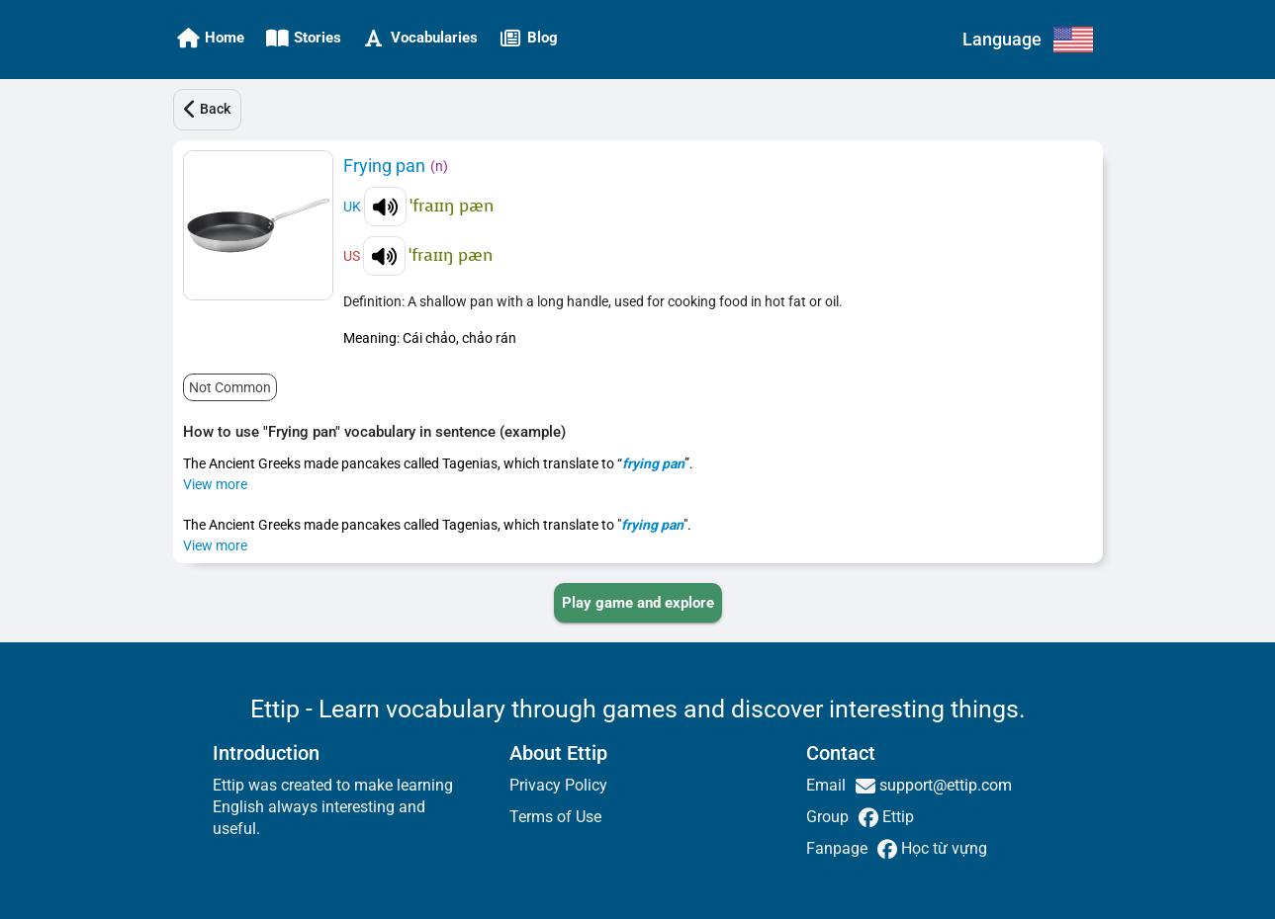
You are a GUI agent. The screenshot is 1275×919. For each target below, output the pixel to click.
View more (215, 484)
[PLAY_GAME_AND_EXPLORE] (638, 603)
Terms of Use (555, 816)
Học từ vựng (942, 848)
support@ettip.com (943, 785)
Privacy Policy (558, 785)
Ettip (896, 816)
